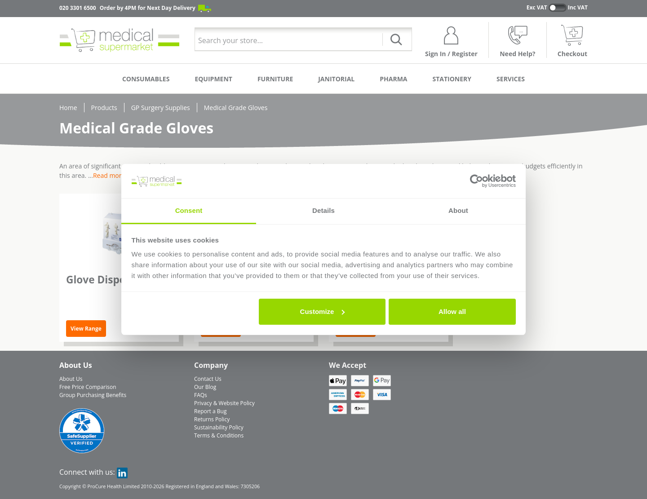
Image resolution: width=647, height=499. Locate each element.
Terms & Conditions (219, 435)
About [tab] (458, 210)
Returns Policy (212, 419)
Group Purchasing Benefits (92, 395)
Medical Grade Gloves (236, 107)
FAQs (200, 395)
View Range (86, 328)
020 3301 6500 (77, 8)
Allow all (452, 311)
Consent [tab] (189, 210)
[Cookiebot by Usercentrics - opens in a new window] (476, 181)
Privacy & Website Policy (224, 403)
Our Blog (205, 387)
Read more (109, 175)
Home (68, 107)
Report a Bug (210, 411)
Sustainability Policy (219, 427)
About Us (70, 379)
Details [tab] (323, 210)
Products (104, 107)
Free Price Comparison (87, 387)
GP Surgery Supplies (160, 107)
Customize (322, 311)
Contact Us (208, 379)
